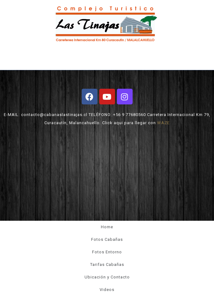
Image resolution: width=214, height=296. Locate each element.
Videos (107, 289)
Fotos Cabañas (107, 239)
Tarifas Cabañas (107, 264)
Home (107, 227)
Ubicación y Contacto (107, 277)
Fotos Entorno (107, 252)
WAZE (163, 122)
